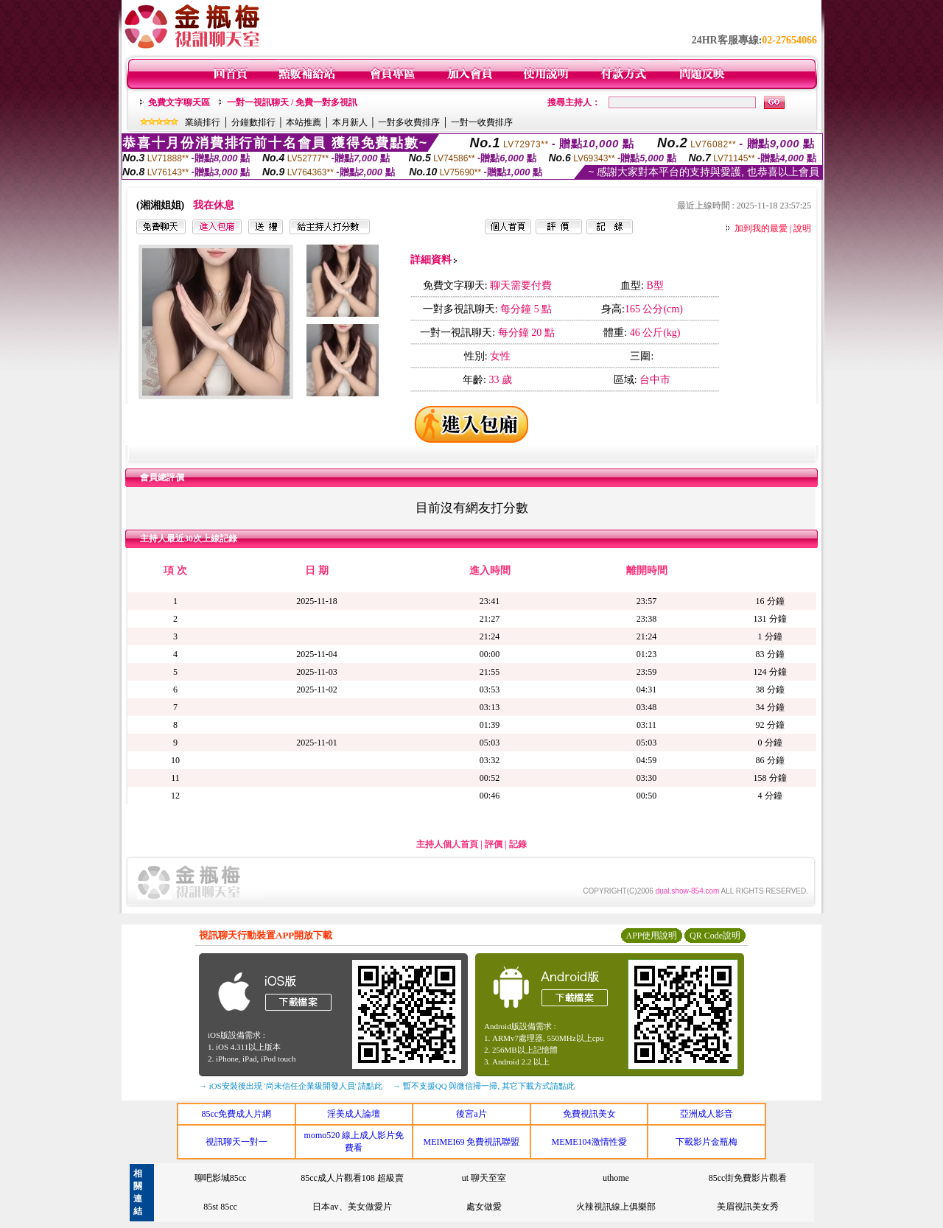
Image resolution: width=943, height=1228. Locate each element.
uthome (616, 1178)
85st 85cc (220, 1206)
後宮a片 (471, 1114)
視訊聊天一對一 (236, 1142)
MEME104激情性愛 (589, 1142)
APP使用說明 (651, 935)
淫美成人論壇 (353, 1114)
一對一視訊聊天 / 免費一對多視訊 (292, 102)
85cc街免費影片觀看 (748, 1178)
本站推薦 (303, 122)
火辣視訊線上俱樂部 (616, 1206)
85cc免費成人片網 (236, 1114)
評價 (493, 844)
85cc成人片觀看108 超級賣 (352, 1178)
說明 (802, 228)
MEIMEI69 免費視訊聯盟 (471, 1142)
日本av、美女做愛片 (351, 1206)
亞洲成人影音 (706, 1114)
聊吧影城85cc (220, 1178)
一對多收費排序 (409, 122)
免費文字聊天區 (179, 102)
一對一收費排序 (482, 122)
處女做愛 (484, 1206)
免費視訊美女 (589, 1114)
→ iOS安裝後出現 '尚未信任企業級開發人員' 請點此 (290, 1085)
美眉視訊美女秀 (748, 1206)
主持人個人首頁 (447, 844)
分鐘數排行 (253, 122)
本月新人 (350, 122)
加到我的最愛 (761, 228)
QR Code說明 (715, 935)
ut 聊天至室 (484, 1178)
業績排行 (202, 122)
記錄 (518, 844)
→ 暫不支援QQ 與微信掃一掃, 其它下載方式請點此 (484, 1085)
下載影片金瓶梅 (706, 1142)
